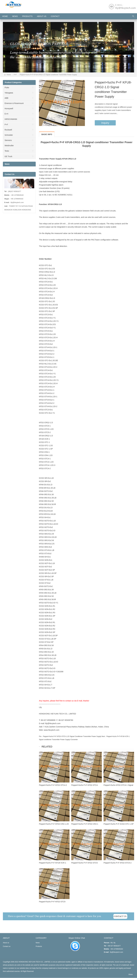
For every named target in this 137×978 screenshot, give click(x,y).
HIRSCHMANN (11, 119)
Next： (104, 736)
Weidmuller (9, 145)
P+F (15, 75)
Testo (7, 151)
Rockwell (8, 130)
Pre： (41, 736)
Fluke (7, 87)
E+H (6, 114)
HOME (5, 16)
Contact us (6, 946)
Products (27, 16)
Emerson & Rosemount (14, 103)
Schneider (9, 135)
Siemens (8, 140)
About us (41, 16)
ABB (6, 98)
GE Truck (8, 156)
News (15, 16)
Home (9, 75)
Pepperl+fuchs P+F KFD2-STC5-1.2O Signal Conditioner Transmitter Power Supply (72, 736)
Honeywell (9, 108)
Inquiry (105, 122)
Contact (55, 16)
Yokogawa (9, 93)
